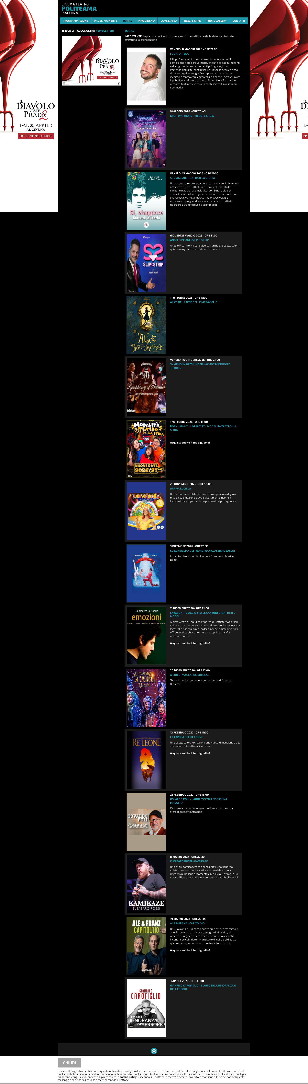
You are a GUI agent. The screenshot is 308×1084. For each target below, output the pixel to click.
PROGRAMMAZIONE (75, 20)
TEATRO (128, 20)
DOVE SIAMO (168, 20)
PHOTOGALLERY (216, 20)
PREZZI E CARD (191, 20)
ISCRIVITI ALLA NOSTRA (88, 30)
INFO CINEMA (146, 20)
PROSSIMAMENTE (105, 20)
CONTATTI (239, 20)
